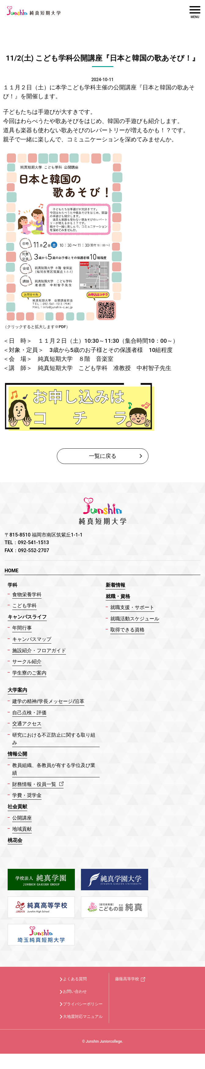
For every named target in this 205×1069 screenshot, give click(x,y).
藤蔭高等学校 (127, 979)
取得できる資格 (127, 630)
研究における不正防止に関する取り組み (53, 739)
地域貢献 (22, 829)
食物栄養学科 (27, 594)
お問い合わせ (75, 991)
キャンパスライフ (27, 617)
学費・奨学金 (27, 795)
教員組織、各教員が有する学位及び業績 (53, 769)
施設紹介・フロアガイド (39, 650)
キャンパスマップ (31, 639)
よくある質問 (75, 979)
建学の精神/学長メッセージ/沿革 (48, 701)
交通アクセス (27, 724)
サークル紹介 (27, 661)
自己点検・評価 (29, 713)
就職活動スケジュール (134, 619)
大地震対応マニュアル (83, 1016)
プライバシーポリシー (83, 1004)
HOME (11, 571)
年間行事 (22, 628)
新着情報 (115, 585)
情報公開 (17, 754)
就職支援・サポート (132, 607)
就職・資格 (118, 596)
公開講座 (22, 818)
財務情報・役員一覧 (38, 784)
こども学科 (24, 605)
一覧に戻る (102, 456)
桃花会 (15, 840)
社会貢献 (17, 806)
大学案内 (17, 690)
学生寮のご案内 (29, 673)
